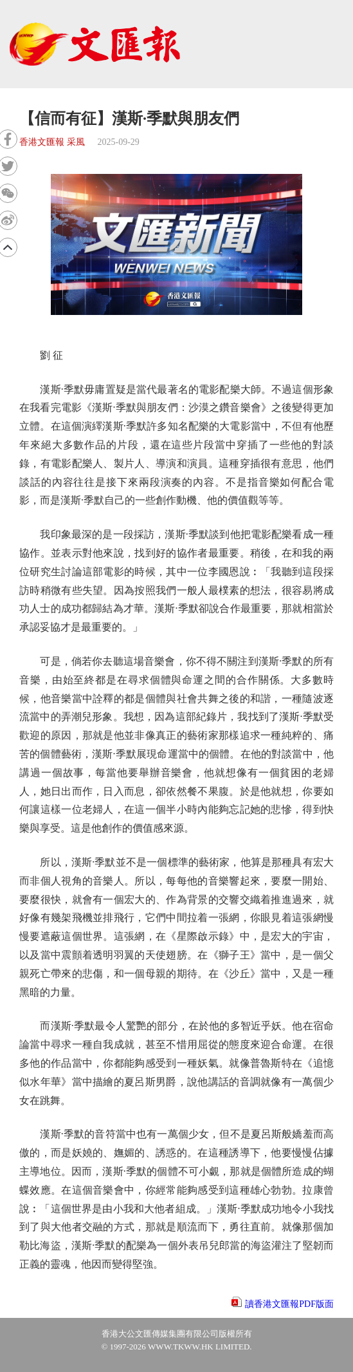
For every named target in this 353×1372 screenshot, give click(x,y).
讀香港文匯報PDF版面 (289, 1304)
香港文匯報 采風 (52, 142)
